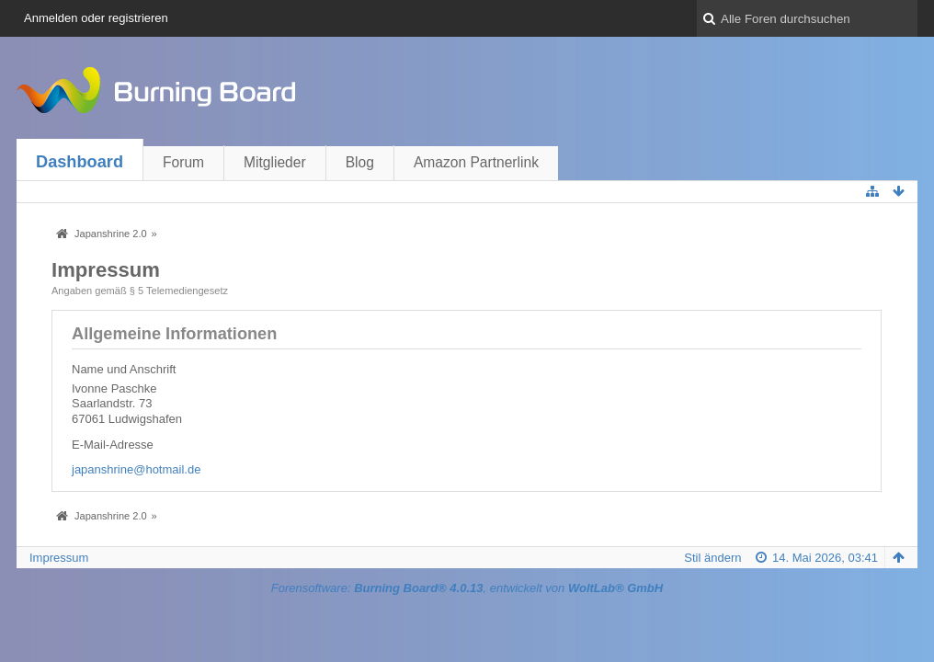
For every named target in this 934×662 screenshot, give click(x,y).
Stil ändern (712, 558)
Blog (360, 162)
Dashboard (79, 162)
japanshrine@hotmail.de (136, 469)
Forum (183, 162)
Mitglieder (275, 162)
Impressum (58, 558)
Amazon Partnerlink (476, 162)
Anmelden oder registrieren (96, 18)
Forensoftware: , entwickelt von (467, 588)
